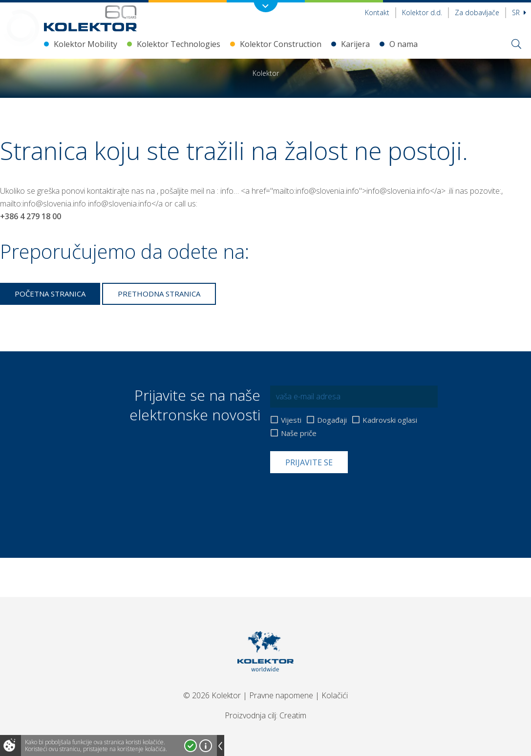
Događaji (332, 420)
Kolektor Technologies (178, 44)
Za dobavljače (477, 12)
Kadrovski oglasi (389, 420)
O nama (403, 44)
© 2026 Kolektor (212, 695)
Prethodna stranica (159, 293)
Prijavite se (309, 462)
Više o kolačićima (205, 745)
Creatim (292, 715)
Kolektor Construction (280, 44)
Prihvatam (190, 745)
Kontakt (377, 12)
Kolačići (334, 695)
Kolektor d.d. (422, 12)
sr (519, 12)
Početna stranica (50, 293)
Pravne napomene (281, 695)
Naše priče (299, 433)
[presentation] (344, 497)
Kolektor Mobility (85, 44)
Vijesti (291, 420)
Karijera (355, 44)
